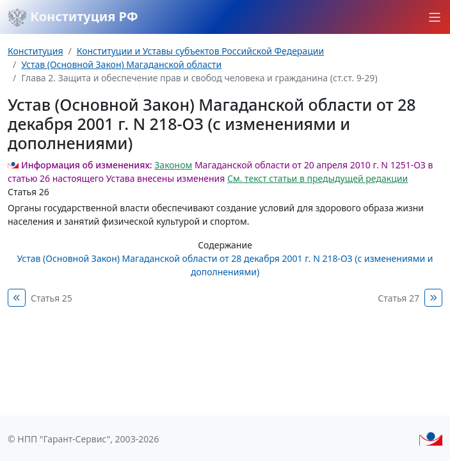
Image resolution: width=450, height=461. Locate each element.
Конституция (35, 51)
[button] (434, 17)
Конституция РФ (73, 17)
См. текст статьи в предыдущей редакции (317, 178)
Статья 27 (398, 298)
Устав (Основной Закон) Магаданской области (121, 64)
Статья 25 (51, 298)
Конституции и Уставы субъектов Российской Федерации (200, 51)
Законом (173, 165)
